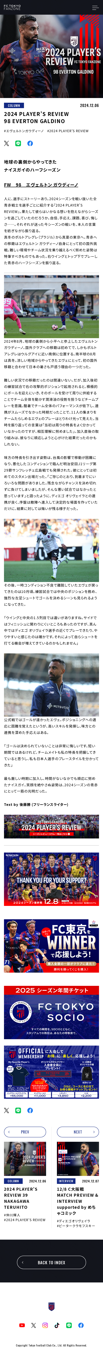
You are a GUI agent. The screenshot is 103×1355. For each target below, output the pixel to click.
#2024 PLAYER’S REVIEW (68, 130)
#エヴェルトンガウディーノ (24, 130)
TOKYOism (17, 7)
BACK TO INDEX (51, 1262)
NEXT (78, 1132)
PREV (25, 1132)
